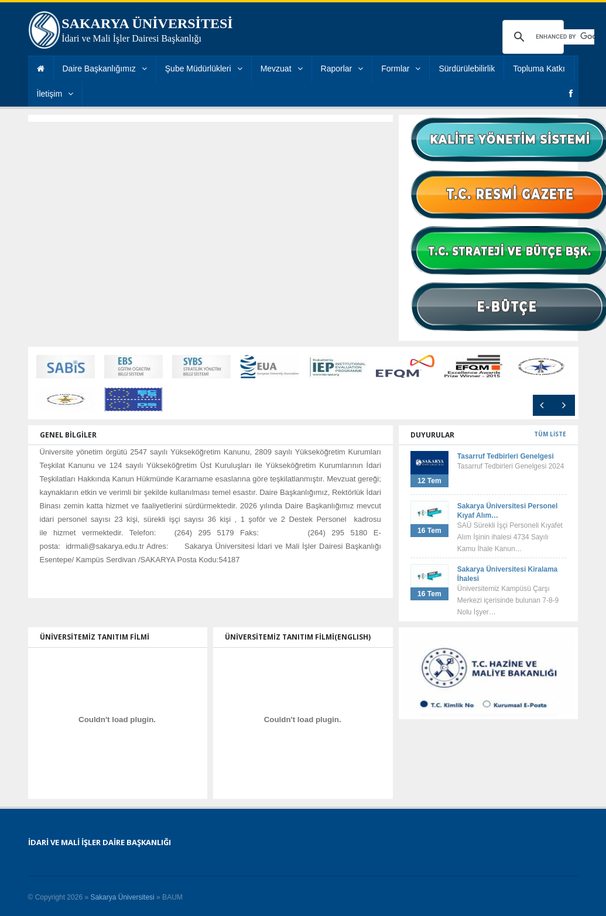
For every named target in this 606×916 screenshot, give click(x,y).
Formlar (400, 68)
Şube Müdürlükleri (203, 68)
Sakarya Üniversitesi (122, 897)
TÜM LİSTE (550, 434)
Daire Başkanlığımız (105, 68)
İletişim (55, 93)
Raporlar (342, 68)
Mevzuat (282, 68)
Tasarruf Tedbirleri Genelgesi (505, 456)
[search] (565, 37)
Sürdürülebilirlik (467, 68)
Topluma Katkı (539, 68)
